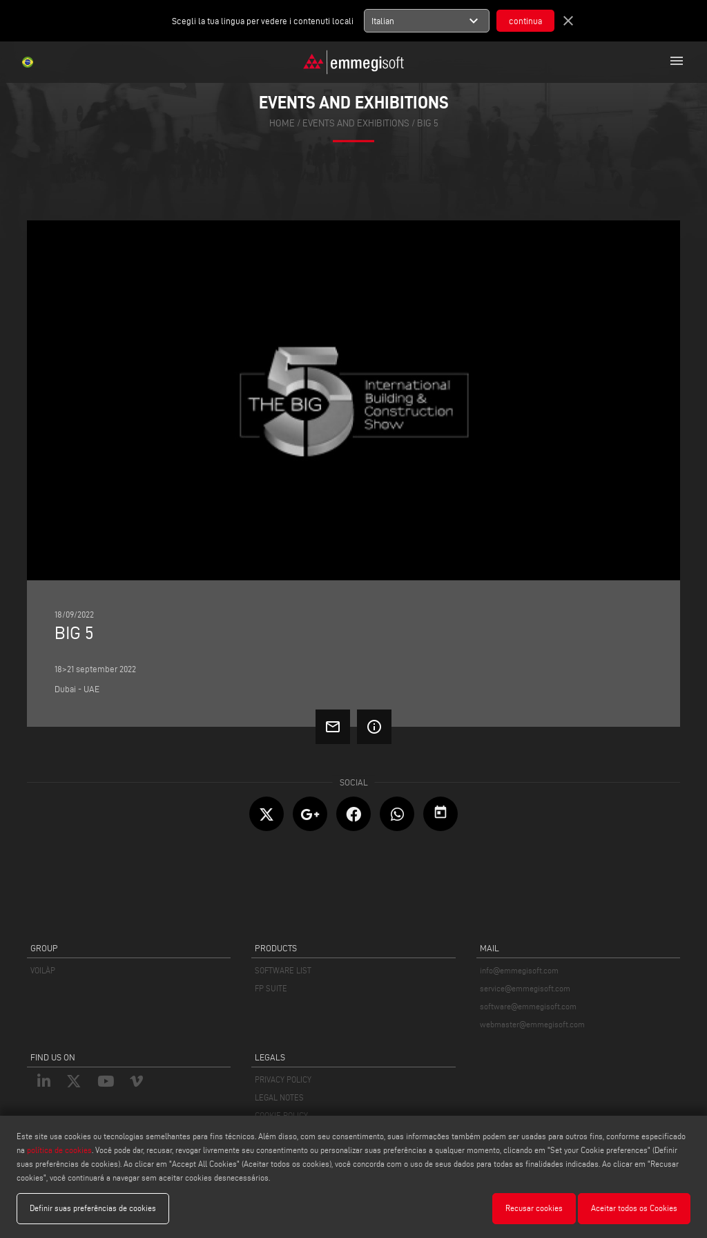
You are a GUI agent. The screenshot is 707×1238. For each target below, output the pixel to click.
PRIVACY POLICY (283, 1079)
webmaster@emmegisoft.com (532, 1024)
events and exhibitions (355, 123)
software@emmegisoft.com (528, 1006)
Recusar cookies (534, 1207)
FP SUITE (271, 988)
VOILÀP (42, 970)
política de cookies (59, 1149)
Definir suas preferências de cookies (93, 1207)
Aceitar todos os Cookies (634, 1207)
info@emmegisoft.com (519, 970)
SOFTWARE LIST (283, 970)
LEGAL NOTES (279, 1097)
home (282, 123)
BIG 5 (427, 123)
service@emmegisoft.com (525, 988)
